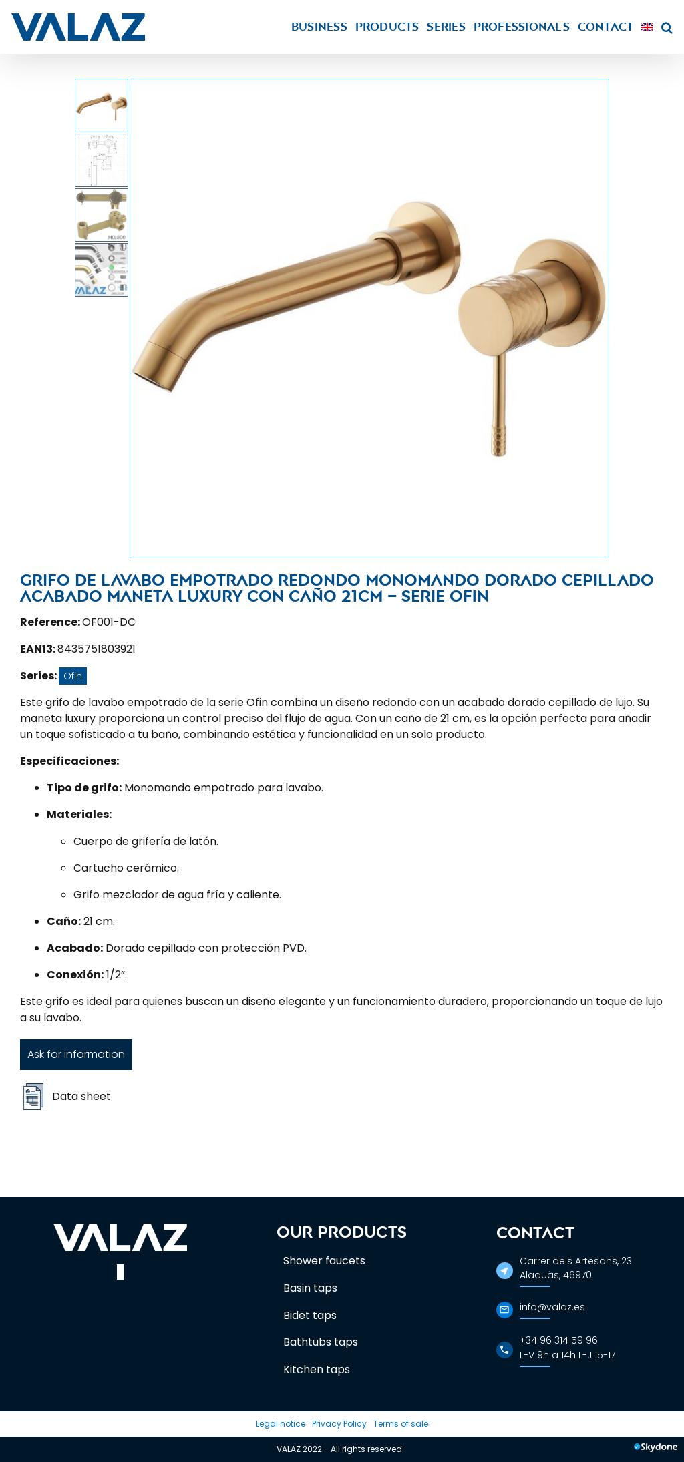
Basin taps (310, 1288)
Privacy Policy (339, 1423)
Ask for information (76, 1054)
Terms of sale (400, 1423)
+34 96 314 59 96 (559, 1340)
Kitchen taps (316, 1369)
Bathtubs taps (320, 1342)
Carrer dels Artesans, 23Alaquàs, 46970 (576, 1268)
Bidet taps (310, 1315)
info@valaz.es (552, 1307)
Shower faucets (324, 1260)
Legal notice (280, 1423)
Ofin (72, 676)
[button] (667, 27)
